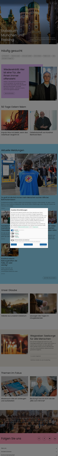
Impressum (37, 227)
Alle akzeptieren (43, 244)
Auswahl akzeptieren (28, 244)
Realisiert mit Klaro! (43, 246)
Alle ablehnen (13, 244)
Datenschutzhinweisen (24, 227)
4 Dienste (16, 237)
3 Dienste (16, 231)
